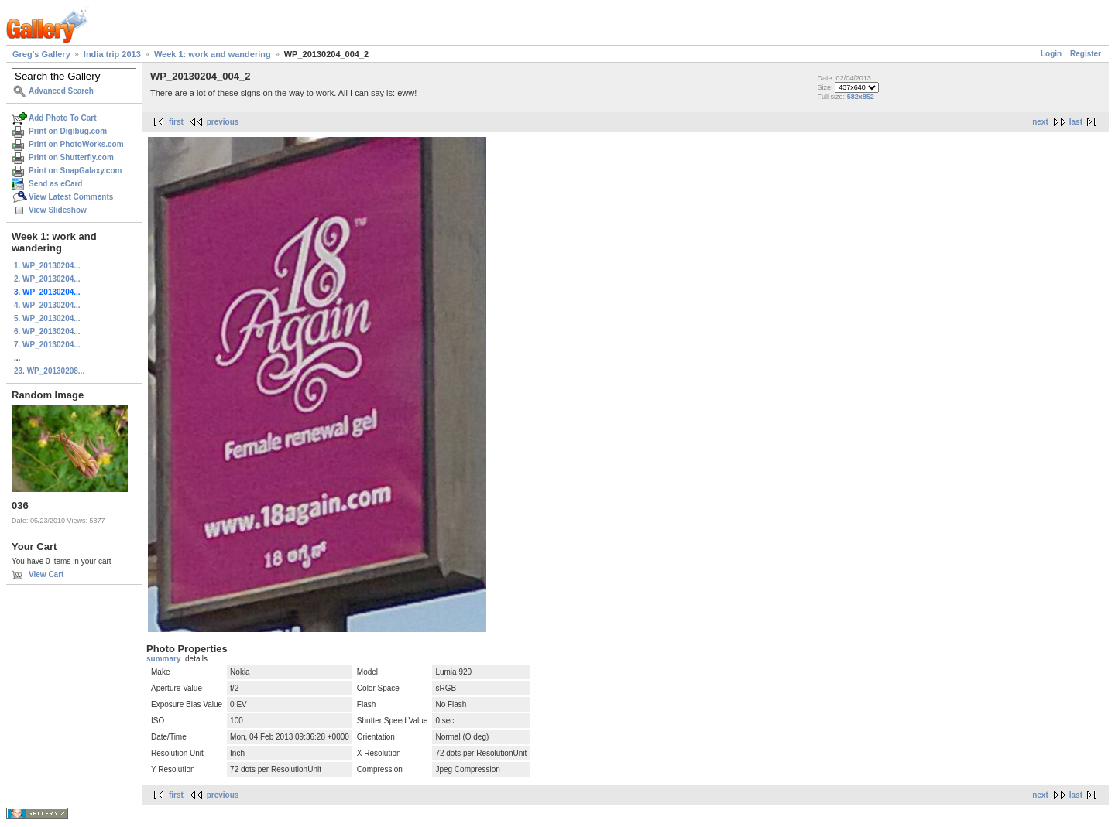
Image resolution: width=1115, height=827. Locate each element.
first (176, 122)
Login (1051, 54)
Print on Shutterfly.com (71, 157)
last (1075, 122)
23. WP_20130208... (49, 371)
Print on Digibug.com (68, 131)
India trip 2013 (112, 54)
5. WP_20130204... (47, 318)
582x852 (860, 97)
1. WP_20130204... (47, 265)
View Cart (46, 574)
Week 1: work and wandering (212, 54)
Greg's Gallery (41, 54)
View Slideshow (58, 210)
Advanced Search (61, 91)
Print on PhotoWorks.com (76, 144)
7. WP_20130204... (47, 344)
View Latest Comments (71, 197)
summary (163, 658)
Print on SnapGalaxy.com (75, 170)
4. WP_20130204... (47, 305)
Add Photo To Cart (63, 118)
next (1040, 122)
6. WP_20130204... (47, 331)
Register (1085, 54)
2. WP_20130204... (47, 279)
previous (223, 122)
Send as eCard (55, 183)
